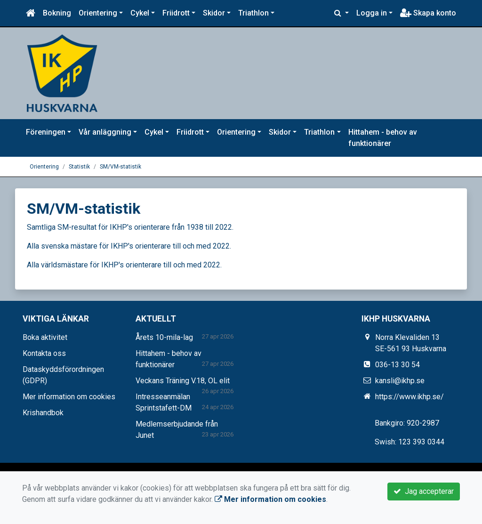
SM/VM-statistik (120, 166)
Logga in (371, 12)
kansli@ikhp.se (400, 380)
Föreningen (45, 132)
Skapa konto (428, 12)
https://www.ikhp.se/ (409, 396)
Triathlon (253, 12)
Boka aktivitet (45, 337)
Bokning (57, 12)
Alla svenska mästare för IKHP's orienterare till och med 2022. (129, 246)
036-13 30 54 (397, 364)
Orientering (98, 12)
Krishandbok (43, 412)
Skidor (214, 12)
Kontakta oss (44, 353)
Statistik (79, 166)
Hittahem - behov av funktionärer (382, 138)
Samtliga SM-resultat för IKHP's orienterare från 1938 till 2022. (130, 227)
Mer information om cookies (69, 396)
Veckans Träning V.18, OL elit (183, 380)
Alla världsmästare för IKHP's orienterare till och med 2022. (124, 264)
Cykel (139, 12)
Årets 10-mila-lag (164, 337)
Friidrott (176, 12)
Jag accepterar (424, 491)
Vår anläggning (105, 132)
